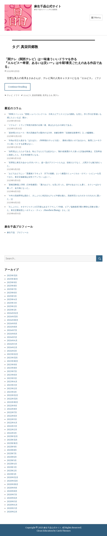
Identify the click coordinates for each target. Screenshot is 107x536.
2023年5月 (12, 378)
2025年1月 (12, 310)
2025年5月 (12, 296)
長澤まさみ (47, 95)
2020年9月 (12, 488)
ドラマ (16, 95)
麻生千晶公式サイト (47, 6)
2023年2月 (12, 388)
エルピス (27, 95)
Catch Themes (63, 531)
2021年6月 (12, 457)
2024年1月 (12, 351)
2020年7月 (12, 494)
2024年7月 (12, 330)
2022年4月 (12, 422)
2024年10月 (12, 320)
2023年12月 (12, 354)
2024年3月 (12, 344)
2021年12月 (12, 436)
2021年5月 (12, 460)
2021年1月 (11, 474)
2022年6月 (12, 416)
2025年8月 (12, 285)
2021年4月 (12, 463)
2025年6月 (12, 292)
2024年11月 (12, 316)
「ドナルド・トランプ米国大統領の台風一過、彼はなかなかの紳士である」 (40, 125)
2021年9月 (12, 446)
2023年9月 (12, 364)
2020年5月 (12, 501)
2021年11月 (12, 440)
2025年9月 (12, 282)
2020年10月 (12, 484)
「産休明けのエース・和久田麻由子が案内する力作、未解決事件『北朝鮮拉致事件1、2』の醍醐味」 (51, 132)
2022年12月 (12, 395)
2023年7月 (12, 371)
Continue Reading (17, 86)
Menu (97, 17)
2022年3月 (12, 426)
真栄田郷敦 (37, 95)
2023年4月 (12, 381)
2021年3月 (12, 467)
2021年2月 (12, 470)
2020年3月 (12, 508)
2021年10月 (12, 443)
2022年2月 (12, 429)
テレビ (10, 95)
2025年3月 (12, 303)
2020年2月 (12, 511)
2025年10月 (12, 279)
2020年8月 (12, 491)
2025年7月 (12, 289)
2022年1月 (12, 433)
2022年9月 (12, 405)
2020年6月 (12, 498)
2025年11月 (12, 275)
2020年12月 (12, 477)
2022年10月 (12, 402)
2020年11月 (12, 481)
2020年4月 (12, 505)
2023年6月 (12, 375)
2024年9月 (12, 323)
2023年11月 (12, 357)
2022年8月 (12, 409)
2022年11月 (12, 398)
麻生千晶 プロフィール (17, 232)
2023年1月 (12, 392)
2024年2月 (12, 347)
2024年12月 (12, 313)
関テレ (56, 95)
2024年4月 (12, 340)
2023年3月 (12, 385)
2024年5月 (12, 337)
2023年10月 (12, 361)
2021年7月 (12, 453)
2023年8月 (12, 368)
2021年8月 (12, 450)
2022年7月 (12, 412)
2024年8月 (12, 327)
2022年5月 (12, 419)
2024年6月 (12, 333)
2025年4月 (12, 299)
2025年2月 (12, 306)
